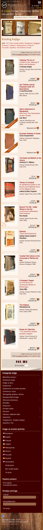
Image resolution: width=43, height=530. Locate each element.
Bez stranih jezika (16, 43)
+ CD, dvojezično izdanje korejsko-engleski (28, 332)
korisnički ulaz (14, 1)
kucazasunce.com (26, 520)
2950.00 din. (32, 226)
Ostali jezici (9, 465)
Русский (5, 47)
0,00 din (39, 8)
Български (28, 43)
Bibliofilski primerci (9, 377)
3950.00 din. (32, 300)
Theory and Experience (27, 233)
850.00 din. (33, 177)
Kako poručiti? (7, 14)
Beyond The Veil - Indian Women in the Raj (28, 208)
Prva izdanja (7, 483)
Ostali (29, 47)
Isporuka (35, 11)
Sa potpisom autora (10, 485)
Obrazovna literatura (10, 400)
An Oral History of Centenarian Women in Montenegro (27, 284)
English (36, 43)
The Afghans (24, 305)
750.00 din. (33, 202)
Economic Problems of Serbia (29, 133)
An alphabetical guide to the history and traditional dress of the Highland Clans (29, 186)
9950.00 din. (32, 349)
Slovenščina (21, 47)
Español (12, 47)
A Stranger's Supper (26, 280)
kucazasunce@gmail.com (11, 524)
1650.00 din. (32, 79)
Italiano (12, 45)
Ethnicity (22, 231)
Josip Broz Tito (8, 423)
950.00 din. (33, 104)
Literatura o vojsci (9, 391)
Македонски (21, 45)
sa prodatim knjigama (22, 54)
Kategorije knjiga (9, 373)
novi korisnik (5, 1)
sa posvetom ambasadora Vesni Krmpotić (28, 212)
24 (33, 52)
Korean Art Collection (27, 329)
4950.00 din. (32, 275)
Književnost (7, 386)
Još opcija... (7, 508)
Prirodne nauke (8, 408)
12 (31, 52)
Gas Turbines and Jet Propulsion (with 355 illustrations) (27, 87)
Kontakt (18, 14)
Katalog (7, 11)
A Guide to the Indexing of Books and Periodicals (29, 63)
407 (24, 361)
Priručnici (6, 411)
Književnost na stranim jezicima (14, 388)
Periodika (6, 403)
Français (5, 45)
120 (39, 52)
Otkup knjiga (25, 11)
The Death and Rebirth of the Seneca (30, 159)
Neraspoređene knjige (11, 397)
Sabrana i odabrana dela (11, 414)
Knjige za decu (8, 383)
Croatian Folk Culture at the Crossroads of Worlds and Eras (29, 258)
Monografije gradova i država (13, 394)
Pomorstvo (6, 406)
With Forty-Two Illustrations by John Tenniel (29, 114)
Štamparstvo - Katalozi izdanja (14, 420)
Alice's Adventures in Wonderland (27, 110)
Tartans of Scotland (26, 182)
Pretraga (14, 11)
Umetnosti (6, 417)
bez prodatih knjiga (34, 54)
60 (36, 52)
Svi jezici (8, 472)
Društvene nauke (9, 380)
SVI (7, 43)
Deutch (30, 45)
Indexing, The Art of (26, 60)
